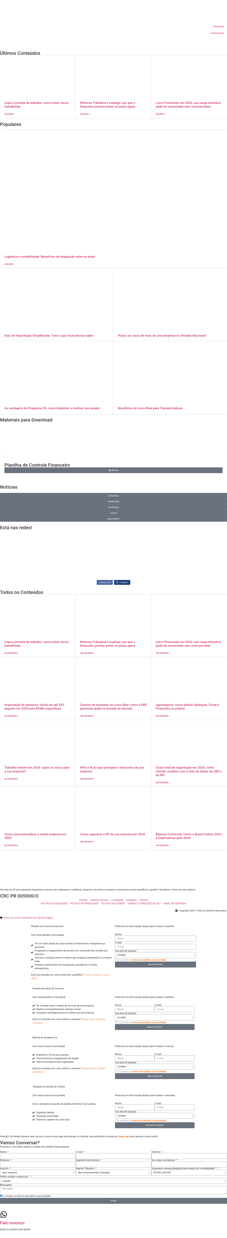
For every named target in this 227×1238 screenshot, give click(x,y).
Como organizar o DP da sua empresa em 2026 (112, 834)
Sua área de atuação (125, 951)
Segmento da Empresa (88, 1160)
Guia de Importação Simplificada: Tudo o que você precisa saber (48, 335)
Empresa (5, 1160)
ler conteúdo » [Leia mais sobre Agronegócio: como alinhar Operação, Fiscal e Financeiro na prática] (163, 716)
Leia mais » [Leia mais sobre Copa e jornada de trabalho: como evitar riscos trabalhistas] (9, 114)
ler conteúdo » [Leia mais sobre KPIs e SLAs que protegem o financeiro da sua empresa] (87, 779)
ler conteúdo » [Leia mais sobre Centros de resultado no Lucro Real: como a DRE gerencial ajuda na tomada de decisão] (87, 716)
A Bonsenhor (217, 33)
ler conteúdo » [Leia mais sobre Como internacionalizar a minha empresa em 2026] (11, 845)
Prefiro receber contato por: (14, 1177)
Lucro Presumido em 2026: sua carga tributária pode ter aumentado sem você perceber (188, 104)
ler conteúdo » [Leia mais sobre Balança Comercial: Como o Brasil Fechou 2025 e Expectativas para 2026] (163, 845)
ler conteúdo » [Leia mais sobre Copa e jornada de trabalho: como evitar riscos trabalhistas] (11, 653)
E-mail (118, 943)
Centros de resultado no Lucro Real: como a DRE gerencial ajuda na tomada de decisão (113, 706)
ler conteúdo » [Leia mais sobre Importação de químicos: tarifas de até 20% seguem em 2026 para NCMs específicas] (11, 716)
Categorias (218, 26)
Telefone (156, 1152)
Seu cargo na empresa (163, 1160)
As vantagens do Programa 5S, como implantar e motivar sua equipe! (52, 408)
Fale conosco (12, 1222)
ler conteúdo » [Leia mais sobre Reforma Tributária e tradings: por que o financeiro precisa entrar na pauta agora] (87, 653)
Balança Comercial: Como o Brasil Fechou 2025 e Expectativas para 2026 (188, 836)
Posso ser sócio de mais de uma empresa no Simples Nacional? (162, 335)
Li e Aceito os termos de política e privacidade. (27, 1195)
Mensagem (6, 1185)
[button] (2, 449)
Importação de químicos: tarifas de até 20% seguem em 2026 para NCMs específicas (34, 706)
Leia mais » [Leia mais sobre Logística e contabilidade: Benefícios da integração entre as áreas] (9, 264)
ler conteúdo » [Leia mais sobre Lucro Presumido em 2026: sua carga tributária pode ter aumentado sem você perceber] (163, 653)
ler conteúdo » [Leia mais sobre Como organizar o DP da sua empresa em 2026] (87, 842)
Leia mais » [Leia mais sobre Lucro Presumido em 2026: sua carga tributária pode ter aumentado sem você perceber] (161, 114)
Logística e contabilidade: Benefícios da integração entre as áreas (49, 256)
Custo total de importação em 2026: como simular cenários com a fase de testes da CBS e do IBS (189, 771)
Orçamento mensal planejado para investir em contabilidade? (183, 1168)
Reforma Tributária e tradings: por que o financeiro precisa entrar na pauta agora (107, 104)
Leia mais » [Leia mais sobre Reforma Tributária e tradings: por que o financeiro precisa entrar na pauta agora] (85, 114)
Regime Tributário (85, 1168)
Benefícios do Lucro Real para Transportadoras (150, 408)
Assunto (4, 1168)
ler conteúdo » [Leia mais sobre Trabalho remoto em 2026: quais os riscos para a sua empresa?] (11, 779)
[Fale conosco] (3, 1214)
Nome (118, 934)
